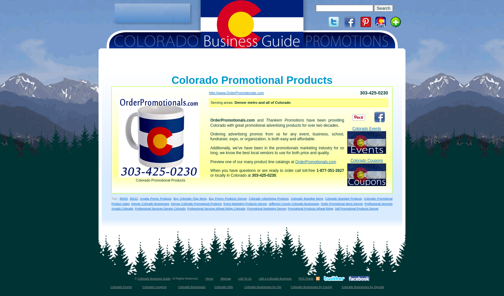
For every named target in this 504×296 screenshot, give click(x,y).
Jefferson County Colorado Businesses (294, 203)
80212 (134, 198)
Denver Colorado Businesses (150, 203)
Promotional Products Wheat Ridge (310, 208)
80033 (124, 198)
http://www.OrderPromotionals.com (236, 93)
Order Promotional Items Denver (342, 203)
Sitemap (225, 278)
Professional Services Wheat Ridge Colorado (216, 208)
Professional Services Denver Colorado (160, 208)
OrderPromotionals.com (315, 162)
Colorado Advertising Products (269, 198)
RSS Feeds (306, 278)
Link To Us (245, 278)
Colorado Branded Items (307, 198)
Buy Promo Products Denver (228, 198)
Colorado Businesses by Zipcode (362, 287)
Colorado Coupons (366, 172)
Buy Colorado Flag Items (190, 198)
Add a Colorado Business (275, 278)
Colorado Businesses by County (311, 287)
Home (209, 278)
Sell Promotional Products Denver (356, 208)
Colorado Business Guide (154, 278)
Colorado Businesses (191, 287)
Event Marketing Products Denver (245, 203)
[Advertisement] (152, 13)
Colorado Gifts (224, 287)
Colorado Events (366, 140)
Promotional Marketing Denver (266, 208)
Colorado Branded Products (343, 198)
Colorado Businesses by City (262, 287)
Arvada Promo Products (156, 198)
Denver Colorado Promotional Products (196, 203)
